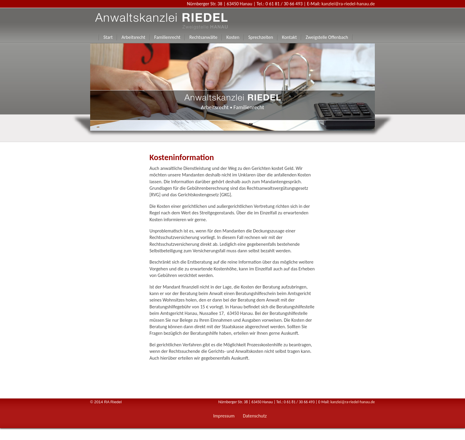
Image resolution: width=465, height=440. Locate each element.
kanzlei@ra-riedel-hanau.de (348, 4)
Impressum (224, 416)
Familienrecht (167, 37)
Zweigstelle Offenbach (327, 37)
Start (108, 37)
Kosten (232, 37)
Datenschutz (255, 416)
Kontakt (289, 37)
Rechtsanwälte (203, 37)
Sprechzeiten (260, 37)
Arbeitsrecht (133, 37)
